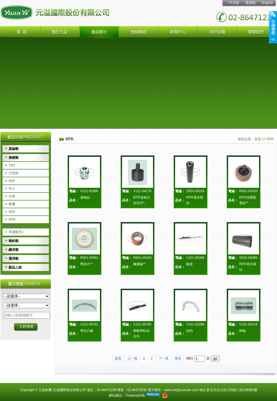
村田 (12, 181)
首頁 (257, 139)
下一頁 (163, 358)
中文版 (234, 3)
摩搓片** (86, 264)
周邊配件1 (16, 232)
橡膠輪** (139, 264)
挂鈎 (189, 331)
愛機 (12, 204)
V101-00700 (142, 324)
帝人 (12, 189)
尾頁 (178, 358)
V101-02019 (248, 324)
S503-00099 (248, 258)
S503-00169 (195, 191)
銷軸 (242, 331)
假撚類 (14, 158)
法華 (12, 196)
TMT (12, 165)
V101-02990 (89, 191)
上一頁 (132, 358)
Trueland (131, 395)
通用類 (14, 259)
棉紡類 (14, 241)
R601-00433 (248, 191)
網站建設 (115, 395)
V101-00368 (195, 258)
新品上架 (15, 267)
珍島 (141, 395)
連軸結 (85, 197)
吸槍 (189, 264)
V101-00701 (89, 324)
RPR (12, 220)
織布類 (14, 250)
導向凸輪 (86, 331)
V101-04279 (142, 191)
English (267, 3)
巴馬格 (14, 173)
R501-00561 (89, 258)
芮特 (12, 212)
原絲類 (14, 149)
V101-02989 (195, 324)
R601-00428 (142, 258)
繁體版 (251, 3)
